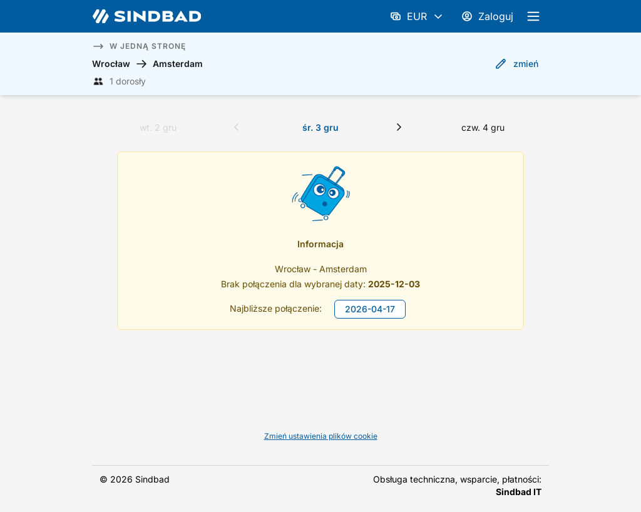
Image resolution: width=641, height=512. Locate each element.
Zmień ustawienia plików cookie (320, 436)
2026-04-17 (370, 309)
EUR (416, 16)
